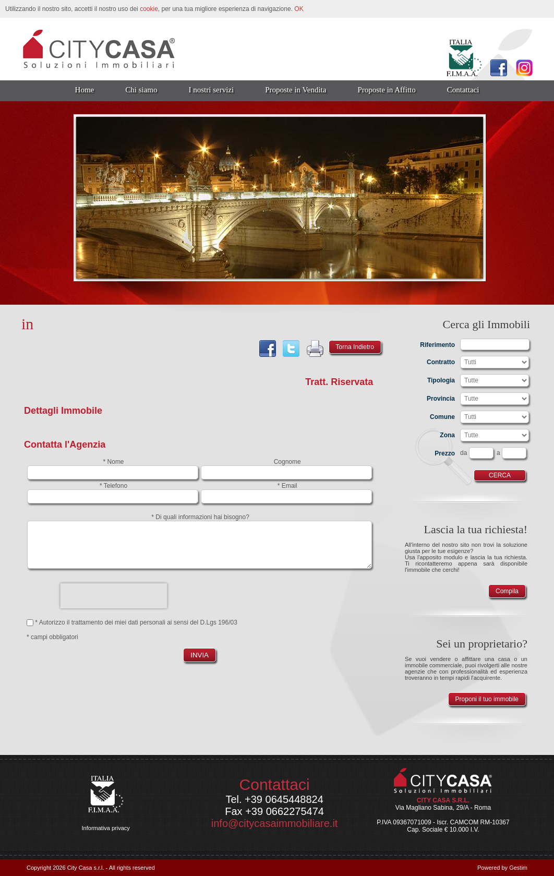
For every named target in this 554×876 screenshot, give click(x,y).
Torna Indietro (355, 347)
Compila (507, 591)
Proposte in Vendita (295, 90)
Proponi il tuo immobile (487, 699)
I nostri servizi (211, 90)
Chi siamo (141, 90)
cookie (149, 9)
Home (84, 90)
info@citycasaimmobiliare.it (274, 823)
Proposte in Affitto (386, 90)
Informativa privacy (106, 828)
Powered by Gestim (502, 868)
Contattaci (463, 90)
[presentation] (113, 595)
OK (298, 9)
